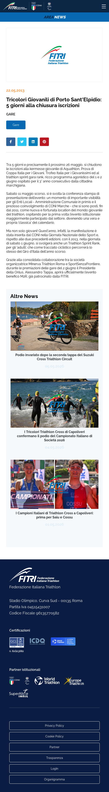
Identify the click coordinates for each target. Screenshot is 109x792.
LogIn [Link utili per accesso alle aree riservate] (54, 768)
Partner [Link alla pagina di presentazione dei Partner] (54, 747)
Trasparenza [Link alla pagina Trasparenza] (54, 758)
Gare (16, 125)
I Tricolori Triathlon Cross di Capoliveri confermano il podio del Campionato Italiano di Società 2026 (54, 436)
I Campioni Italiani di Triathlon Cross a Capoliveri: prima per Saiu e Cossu (54, 515)
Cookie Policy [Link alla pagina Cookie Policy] (54, 736)
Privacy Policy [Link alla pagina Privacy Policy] (54, 725)
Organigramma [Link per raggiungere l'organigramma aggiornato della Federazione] (54, 779)
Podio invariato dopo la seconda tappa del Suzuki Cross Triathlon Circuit (54, 357)
